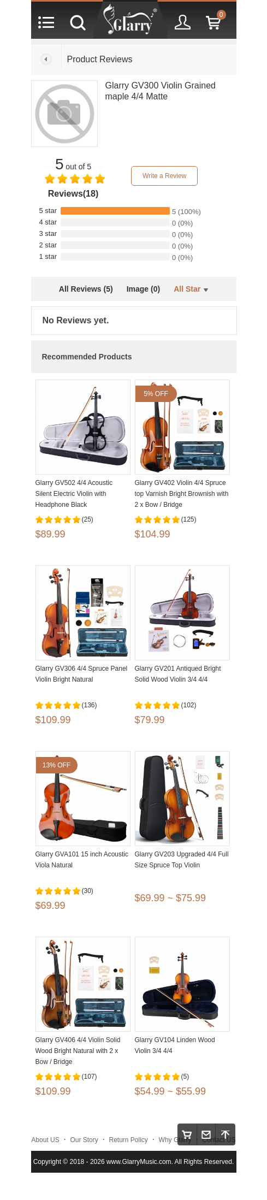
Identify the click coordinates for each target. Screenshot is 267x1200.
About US (45, 1140)
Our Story (84, 1140)
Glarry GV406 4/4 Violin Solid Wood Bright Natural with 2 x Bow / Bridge (78, 1051)
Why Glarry (175, 1140)
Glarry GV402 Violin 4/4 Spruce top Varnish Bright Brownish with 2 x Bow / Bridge (182, 494)
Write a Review (164, 176)
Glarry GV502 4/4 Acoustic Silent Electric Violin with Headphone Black (73, 494)
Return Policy (128, 1140)
